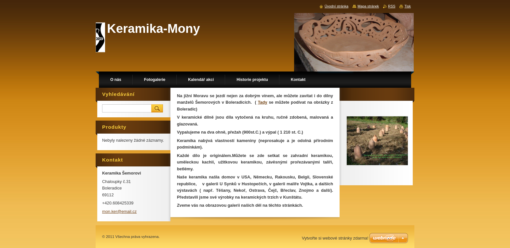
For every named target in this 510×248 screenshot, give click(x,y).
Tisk (407, 6)
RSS (391, 6)
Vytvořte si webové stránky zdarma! (335, 238)
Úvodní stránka (336, 6)
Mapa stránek (368, 6)
